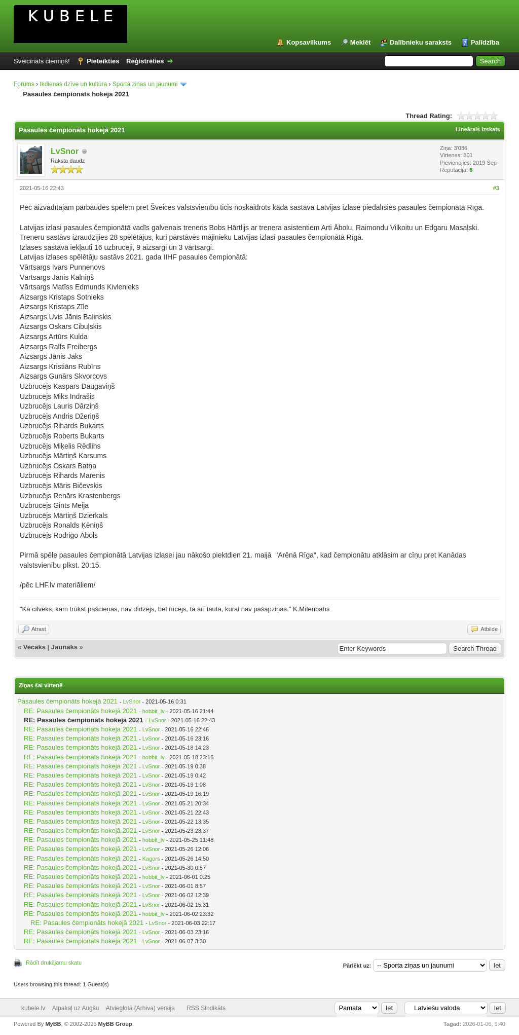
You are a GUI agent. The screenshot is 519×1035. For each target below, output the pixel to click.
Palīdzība (485, 42)
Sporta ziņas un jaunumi (145, 84)
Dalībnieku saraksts (421, 42)
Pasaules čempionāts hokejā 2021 (67, 701)
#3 (496, 188)
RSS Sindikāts (206, 1008)
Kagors (151, 859)
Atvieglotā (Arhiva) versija (140, 1008)
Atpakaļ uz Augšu (75, 1008)
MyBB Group (115, 1024)
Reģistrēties (145, 61)
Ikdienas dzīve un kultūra (73, 84)
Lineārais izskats (478, 129)
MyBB (53, 1024)
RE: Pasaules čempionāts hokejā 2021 (80, 711)
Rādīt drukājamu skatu (54, 962)
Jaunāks (64, 647)
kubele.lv (33, 1008)
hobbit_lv (153, 711)
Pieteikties (103, 61)
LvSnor (65, 151)
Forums (24, 84)
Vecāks (34, 647)
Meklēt (360, 42)
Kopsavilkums (308, 42)
